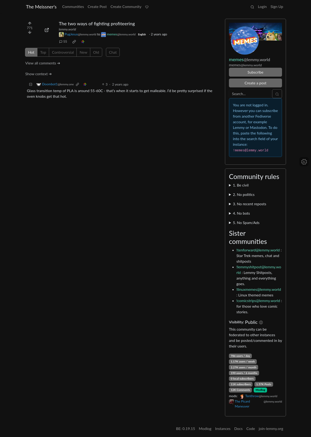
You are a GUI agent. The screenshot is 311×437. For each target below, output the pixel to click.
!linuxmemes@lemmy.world (258, 289)
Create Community (125, 6)
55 (63, 41)
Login (262, 6)
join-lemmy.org (271, 428)
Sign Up (277, 6)
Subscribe (255, 72)
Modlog (260, 390)
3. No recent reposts (249, 204)
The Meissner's (41, 6)
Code (250, 428)
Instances (223, 428)
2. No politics (243, 194)
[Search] (250, 93)
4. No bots (241, 213)
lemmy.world (67, 29)
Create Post (97, 6)
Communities (73, 6)
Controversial (63, 52)
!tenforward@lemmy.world (258, 250)
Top (43, 52)
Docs (238, 428)
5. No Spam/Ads (246, 222)
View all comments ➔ (42, 63)
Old (96, 52)
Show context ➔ (38, 73)
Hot (31, 52)
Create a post (255, 83)
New (83, 52)
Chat (113, 52)
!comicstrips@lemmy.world (258, 300)
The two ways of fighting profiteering (97, 23)
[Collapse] (30, 84)
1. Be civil (241, 185)
